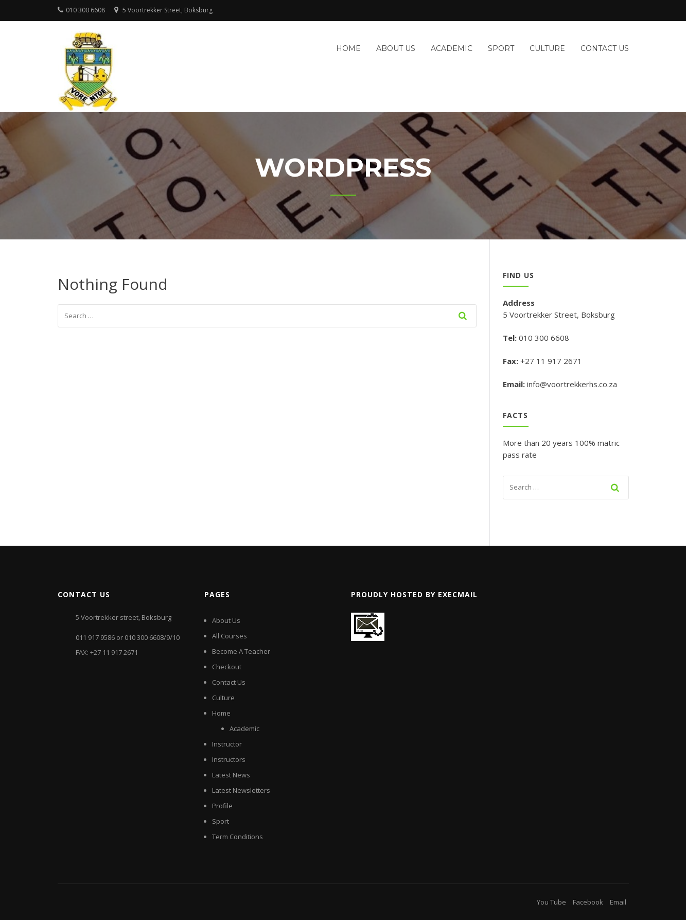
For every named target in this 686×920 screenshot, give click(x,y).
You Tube (551, 902)
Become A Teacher (241, 651)
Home (348, 48)
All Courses (229, 635)
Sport (501, 48)
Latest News (231, 774)
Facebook (588, 902)
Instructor (227, 744)
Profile (222, 805)
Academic (451, 48)
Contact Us (605, 48)
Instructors (228, 759)
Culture (547, 48)
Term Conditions (237, 836)
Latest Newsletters (241, 790)
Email (618, 902)
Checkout (226, 666)
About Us (395, 48)
